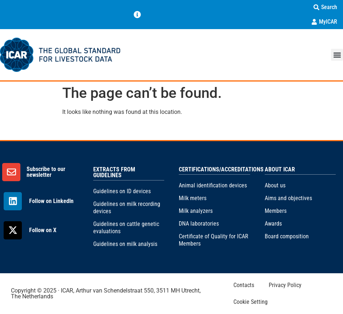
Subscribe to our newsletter (46, 172)
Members (276, 210)
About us (275, 185)
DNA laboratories (199, 223)
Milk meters (192, 198)
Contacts (243, 285)
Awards (273, 223)
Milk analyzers (196, 210)
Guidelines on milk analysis (125, 244)
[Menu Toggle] (137, 14)
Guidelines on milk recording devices (126, 207)
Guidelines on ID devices (122, 191)
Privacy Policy (285, 285)
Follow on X (42, 230)
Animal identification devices (213, 185)
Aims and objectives (288, 198)
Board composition (287, 236)
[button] (337, 55)
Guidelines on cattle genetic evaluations (126, 227)
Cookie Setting (250, 301)
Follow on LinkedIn (51, 201)
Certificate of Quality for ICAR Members (213, 240)
